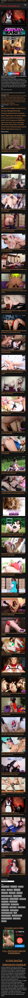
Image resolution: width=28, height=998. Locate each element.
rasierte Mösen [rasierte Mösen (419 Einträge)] (6, 918)
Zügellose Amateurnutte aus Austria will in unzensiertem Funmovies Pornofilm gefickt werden (12, 854)
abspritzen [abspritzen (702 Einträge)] (5, 108)
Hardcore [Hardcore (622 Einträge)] (21, 120)
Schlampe (3, 103)
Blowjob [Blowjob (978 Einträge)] (10, 111)
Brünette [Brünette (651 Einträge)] (17, 111)
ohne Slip (22, 100)
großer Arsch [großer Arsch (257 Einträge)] (5, 120)
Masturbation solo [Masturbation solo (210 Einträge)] (15, 124)
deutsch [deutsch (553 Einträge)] (11, 113)
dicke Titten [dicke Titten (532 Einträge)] (5, 116)
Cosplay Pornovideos (14, 104)
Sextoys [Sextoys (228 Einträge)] (16, 129)
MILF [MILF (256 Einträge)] (22, 124)
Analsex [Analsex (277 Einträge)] (18, 108)
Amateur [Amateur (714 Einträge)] (12, 108)
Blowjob (8, 95)
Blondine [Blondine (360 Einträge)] (4, 111)
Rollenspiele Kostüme (20, 101)
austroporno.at (11, 0)
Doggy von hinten (8, 98)
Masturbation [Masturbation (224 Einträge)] (5, 124)
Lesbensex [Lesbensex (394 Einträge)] (20, 122)
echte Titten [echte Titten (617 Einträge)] (21, 116)
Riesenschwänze (10, 101)
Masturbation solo (8, 100)
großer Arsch (20, 98)
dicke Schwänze (17, 97)
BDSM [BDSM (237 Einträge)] (24, 108)
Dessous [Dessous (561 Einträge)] (4, 113)
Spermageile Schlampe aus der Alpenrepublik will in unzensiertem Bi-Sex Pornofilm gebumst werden (13, 372)
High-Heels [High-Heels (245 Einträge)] (4, 122)
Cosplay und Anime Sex (16, 95)
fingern (14, 98)
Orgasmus (3, 101)
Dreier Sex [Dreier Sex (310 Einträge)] (13, 116)
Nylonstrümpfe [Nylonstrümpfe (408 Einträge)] (16, 127)
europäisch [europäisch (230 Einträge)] (11, 118)
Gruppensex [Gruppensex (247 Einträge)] (14, 120)
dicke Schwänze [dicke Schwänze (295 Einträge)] (19, 113)
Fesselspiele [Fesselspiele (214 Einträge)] (19, 118)
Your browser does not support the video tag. (14, 18)
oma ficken (18, 0)
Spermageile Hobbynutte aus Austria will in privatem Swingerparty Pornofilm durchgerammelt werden (13, 291)
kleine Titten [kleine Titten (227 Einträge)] (12, 122)
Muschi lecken (16, 100)
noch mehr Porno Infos (6, 89)
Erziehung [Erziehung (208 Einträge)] (4, 118)
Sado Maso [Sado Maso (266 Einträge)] (10, 129)
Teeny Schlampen (10, 103)
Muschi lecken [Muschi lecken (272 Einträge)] (5, 127)
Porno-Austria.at (9, 6)
